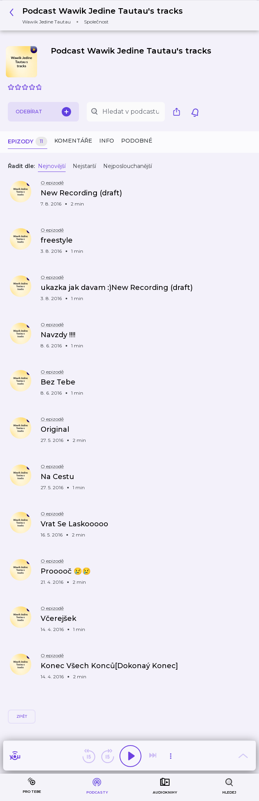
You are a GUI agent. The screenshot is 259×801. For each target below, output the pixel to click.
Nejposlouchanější (127, 166)
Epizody (27, 141)
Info (106, 140)
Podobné (136, 140)
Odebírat (43, 111)
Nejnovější (52, 166)
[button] (98, 15)
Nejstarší (84, 166)
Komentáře (73, 140)
